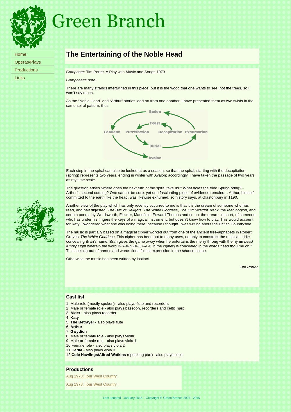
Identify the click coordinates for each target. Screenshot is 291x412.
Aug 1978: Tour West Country (91, 384)
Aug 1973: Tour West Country (91, 376)
